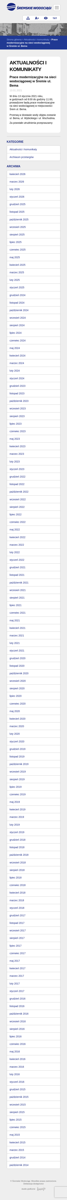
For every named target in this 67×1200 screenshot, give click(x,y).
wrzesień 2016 (18, 1021)
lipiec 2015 (16, 1119)
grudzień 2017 (18, 915)
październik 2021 (19, 582)
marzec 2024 (17, 363)
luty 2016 (15, 1074)
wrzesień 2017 (18, 930)
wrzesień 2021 (18, 590)
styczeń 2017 (17, 991)
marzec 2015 (17, 1150)
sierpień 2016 (17, 1028)
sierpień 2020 (17, 688)
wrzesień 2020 (18, 680)
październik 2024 (19, 310)
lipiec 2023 (16, 423)
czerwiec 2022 (18, 522)
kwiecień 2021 (18, 628)
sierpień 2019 (17, 779)
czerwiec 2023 (18, 431)
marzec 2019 (17, 817)
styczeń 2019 (17, 832)
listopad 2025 (17, 211)
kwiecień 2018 (18, 892)
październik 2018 (19, 854)
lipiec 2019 (16, 786)
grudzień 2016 (18, 998)
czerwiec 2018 (18, 885)
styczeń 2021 (17, 650)
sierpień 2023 (17, 416)
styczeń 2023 (17, 469)
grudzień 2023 (18, 385)
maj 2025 (15, 257)
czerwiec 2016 (18, 1044)
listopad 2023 (17, 393)
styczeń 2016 (17, 1081)
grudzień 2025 (18, 204)
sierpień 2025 (17, 234)
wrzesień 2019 (18, 771)
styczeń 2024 (17, 378)
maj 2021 (15, 620)
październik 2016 (19, 1013)
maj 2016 (15, 1051)
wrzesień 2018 (18, 862)
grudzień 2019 (18, 749)
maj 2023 (15, 438)
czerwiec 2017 (18, 953)
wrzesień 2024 (18, 317)
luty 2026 (15, 189)
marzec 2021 (17, 635)
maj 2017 (15, 960)
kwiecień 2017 (18, 968)
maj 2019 (15, 801)
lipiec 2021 (16, 605)
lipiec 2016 (16, 1036)
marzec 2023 (17, 453)
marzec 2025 (17, 272)
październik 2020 (19, 673)
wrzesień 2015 (18, 1104)
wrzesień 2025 (18, 227)
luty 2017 (15, 983)
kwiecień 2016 (18, 1059)
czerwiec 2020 (18, 703)
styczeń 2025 (17, 287)
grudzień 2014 (18, 1157)
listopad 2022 (17, 484)
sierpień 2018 (17, 870)
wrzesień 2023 (18, 408)
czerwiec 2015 (18, 1127)
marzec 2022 (17, 544)
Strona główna (14, 39)
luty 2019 (15, 824)
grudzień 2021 (18, 567)
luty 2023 (15, 461)
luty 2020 (15, 733)
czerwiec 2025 (18, 249)
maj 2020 (15, 711)
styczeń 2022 (17, 559)
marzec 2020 (17, 726)
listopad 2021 (17, 574)
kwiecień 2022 (18, 537)
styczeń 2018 (17, 907)
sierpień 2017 (17, 938)
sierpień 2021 (17, 597)
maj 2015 (15, 1134)
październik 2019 (19, 764)
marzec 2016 (17, 1066)
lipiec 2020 (16, 696)
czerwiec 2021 (18, 612)
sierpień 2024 (17, 325)
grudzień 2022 (18, 476)
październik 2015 (19, 1096)
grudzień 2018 (18, 839)
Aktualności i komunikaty (36, 39)
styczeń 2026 (17, 196)
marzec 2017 (17, 975)
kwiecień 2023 (18, 446)
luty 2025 (15, 279)
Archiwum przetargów (22, 157)
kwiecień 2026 (18, 174)
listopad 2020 (17, 665)
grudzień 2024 (18, 295)
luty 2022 (15, 552)
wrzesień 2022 (18, 499)
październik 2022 (19, 491)
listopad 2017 (17, 923)
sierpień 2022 (17, 506)
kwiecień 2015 (18, 1142)
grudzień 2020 (18, 658)
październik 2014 (19, 1165)
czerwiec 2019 (18, 794)
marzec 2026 (17, 181)
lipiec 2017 (16, 945)
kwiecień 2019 (18, 809)
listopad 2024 (17, 302)
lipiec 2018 (16, 877)
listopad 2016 (17, 1006)
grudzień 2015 (18, 1089)
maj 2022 (15, 529)
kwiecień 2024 (18, 355)
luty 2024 (15, 370)
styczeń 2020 (17, 741)
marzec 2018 (17, 900)
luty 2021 (15, 643)
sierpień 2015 (17, 1112)
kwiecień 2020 (18, 718)
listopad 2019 (17, 756)
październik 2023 (19, 401)
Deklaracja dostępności (33, 1184)
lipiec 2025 (16, 242)
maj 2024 (15, 348)
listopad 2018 (17, 847)
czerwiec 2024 (18, 340)
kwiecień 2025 (18, 264)
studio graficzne (33, 1189)
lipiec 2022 (16, 514)
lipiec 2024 (16, 332)
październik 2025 (19, 219)
